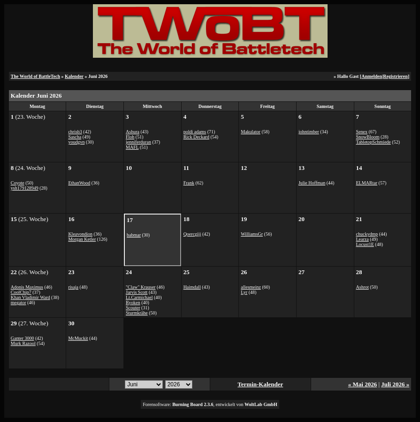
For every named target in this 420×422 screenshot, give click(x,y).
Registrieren (395, 76)
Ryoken (133, 302)
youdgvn (76, 142)
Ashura (132, 131)
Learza (362, 239)
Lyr (244, 292)
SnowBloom (368, 136)
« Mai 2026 (362, 384)
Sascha (74, 136)
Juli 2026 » (395, 384)
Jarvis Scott (136, 292)
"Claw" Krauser (140, 287)
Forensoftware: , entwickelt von (210, 404)
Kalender (74, 76)
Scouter (133, 307)
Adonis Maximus (27, 287)
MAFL (132, 147)
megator (18, 302)
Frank (188, 182)
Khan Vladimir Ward (30, 297)
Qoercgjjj (192, 234)
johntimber (308, 131)
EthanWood (79, 182)
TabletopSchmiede (373, 142)
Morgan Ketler (82, 239)
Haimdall (192, 287)
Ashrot (362, 287)
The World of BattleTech (35, 76)
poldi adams (194, 131)
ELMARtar (367, 182)
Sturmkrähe (137, 312)
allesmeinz (251, 287)
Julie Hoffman (311, 182)
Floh (130, 136)
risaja (73, 287)
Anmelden (371, 76)
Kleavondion (80, 234)
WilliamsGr (252, 234)
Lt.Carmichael (139, 297)
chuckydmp (367, 234)
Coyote (17, 182)
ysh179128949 (24, 188)
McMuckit (78, 338)
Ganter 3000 (22, 338)
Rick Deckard (196, 136)
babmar (134, 235)
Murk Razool (23, 343)
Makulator (250, 131)
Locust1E (365, 244)
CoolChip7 (21, 292)
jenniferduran (138, 142)
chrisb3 (75, 131)
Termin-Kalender (260, 384)
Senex (361, 131)
